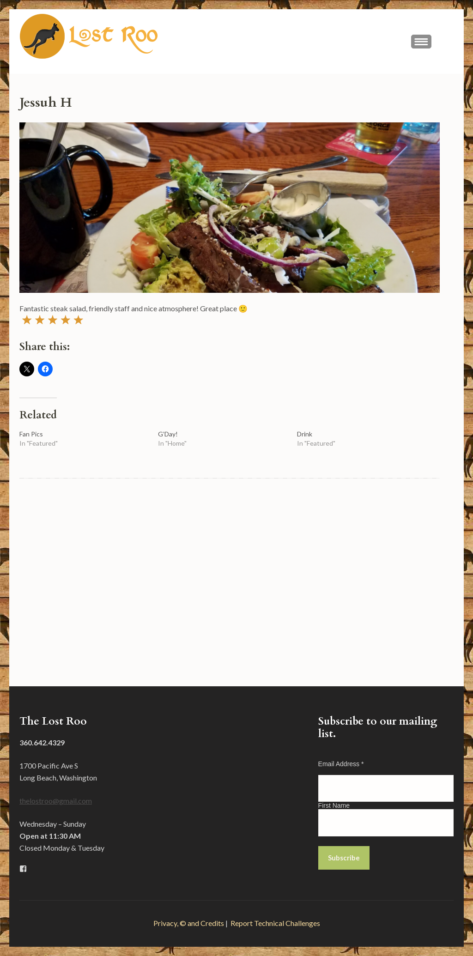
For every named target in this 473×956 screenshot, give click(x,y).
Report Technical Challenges (275, 923)
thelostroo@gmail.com (55, 800)
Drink (304, 434)
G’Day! (168, 434)
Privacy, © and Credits (188, 923)
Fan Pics (31, 434)
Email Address (341, 764)
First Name (334, 805)
